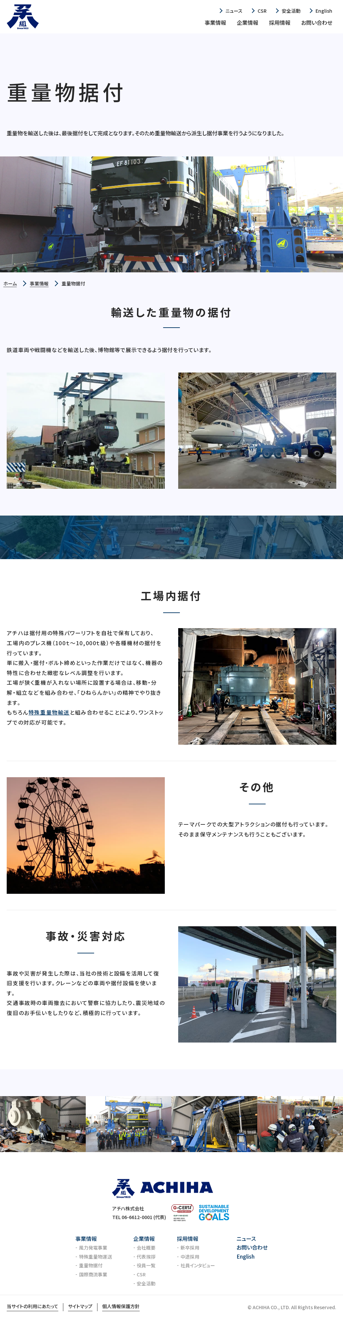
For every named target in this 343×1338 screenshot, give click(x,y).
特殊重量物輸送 (49, 712)
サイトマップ (80, 1306)
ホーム (10, 283)
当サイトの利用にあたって (32, 1306)
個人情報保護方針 (121, 1306)
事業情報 (39, 283)
